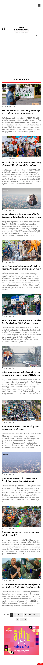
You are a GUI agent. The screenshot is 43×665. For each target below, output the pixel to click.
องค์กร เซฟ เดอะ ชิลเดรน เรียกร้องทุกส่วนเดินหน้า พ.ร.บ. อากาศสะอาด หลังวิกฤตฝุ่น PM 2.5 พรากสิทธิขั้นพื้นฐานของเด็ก (21, 373)
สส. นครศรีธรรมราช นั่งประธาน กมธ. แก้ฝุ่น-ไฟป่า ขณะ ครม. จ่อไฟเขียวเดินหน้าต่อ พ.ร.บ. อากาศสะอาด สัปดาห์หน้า (21, 215)
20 (30, 615)
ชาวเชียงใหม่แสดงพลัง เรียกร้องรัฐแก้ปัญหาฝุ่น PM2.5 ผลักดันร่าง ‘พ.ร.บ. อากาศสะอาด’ (21, 111)
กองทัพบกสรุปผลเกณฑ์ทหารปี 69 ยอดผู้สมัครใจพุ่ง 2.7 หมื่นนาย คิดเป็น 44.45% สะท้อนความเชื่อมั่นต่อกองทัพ (21, 585)
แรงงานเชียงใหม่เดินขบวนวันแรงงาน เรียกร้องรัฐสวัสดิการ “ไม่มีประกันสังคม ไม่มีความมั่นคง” (21, 163)
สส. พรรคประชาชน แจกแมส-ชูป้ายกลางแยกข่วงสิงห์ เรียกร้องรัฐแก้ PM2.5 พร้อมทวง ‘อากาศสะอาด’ (21, 321)
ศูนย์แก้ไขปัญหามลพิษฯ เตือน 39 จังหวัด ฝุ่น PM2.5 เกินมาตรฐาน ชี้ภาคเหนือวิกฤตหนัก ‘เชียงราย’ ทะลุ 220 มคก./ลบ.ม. (19, 479)
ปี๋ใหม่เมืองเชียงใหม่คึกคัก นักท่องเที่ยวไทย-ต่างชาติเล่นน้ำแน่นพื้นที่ (20, 533)
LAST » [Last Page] (23, 619)
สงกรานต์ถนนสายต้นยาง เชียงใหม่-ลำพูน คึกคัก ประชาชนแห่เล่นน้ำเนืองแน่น (21, 427)
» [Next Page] (17, 619)
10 (25, 615)
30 (34, 615)
